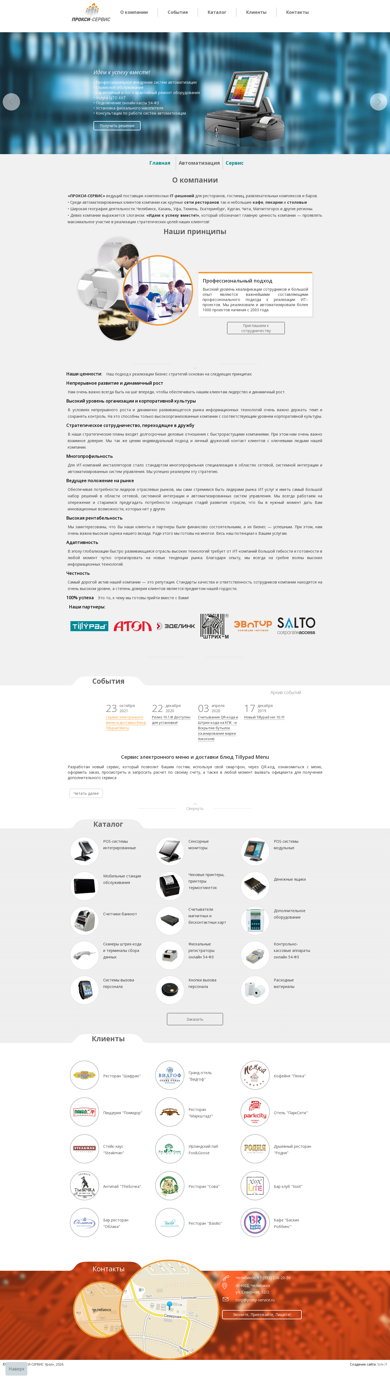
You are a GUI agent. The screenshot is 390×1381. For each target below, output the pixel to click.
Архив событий (286, 692)
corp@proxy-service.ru (255, 1299)
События (178, 12)
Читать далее (86, 793)
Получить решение (117, 125)
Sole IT (382, 1364)
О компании (134, 12)
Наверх (16, 1369)
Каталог (217, 12)
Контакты (297, 12)
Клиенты (256, 12)
